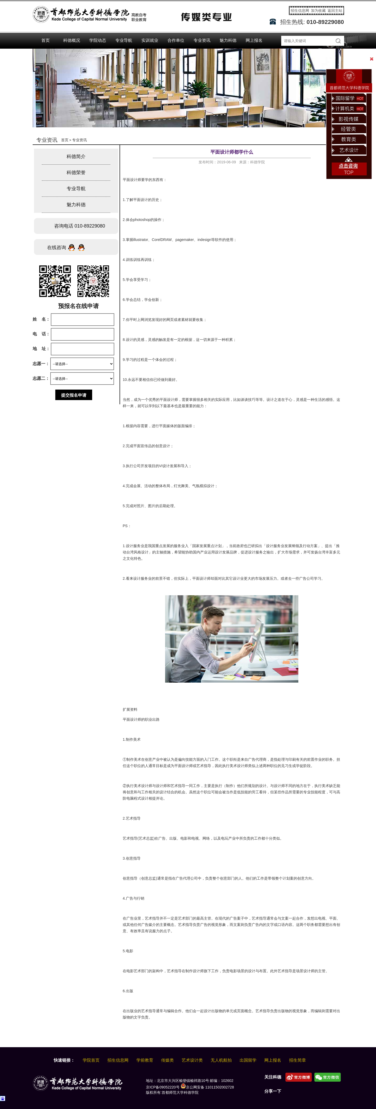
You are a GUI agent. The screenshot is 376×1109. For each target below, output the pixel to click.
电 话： (41, 334)
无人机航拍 (221, 1060)
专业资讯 (202, 40)
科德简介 (76, 156)
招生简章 (297, 1060)
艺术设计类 (192, 1060)
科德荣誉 (76, 172)
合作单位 (175, 40)
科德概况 (71, 40)
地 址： (41, 348)
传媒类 (167, 1060)
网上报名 (254, 40)
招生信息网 (300, 10)
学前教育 (144, 1060)
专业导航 (123, 40)
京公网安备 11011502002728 (207, 1087)
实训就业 (149, 40)
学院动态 (97, 40)
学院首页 (91, 1060)
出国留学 (248, 1060)
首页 (45, 40)
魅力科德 (228, 40)
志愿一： (41, 363)
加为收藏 (319, 10)
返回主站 (335, 10)
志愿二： (41, 378)
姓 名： (41, 319)
